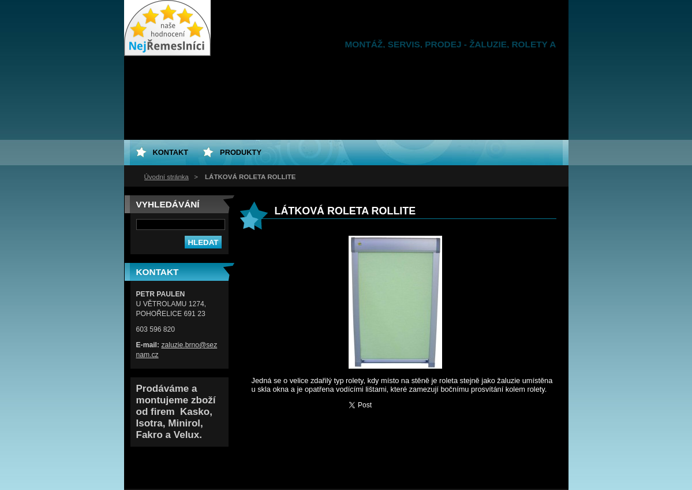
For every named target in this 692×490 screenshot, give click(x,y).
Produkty (240, 152)
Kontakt (171, 152)
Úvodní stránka (166, 176)
